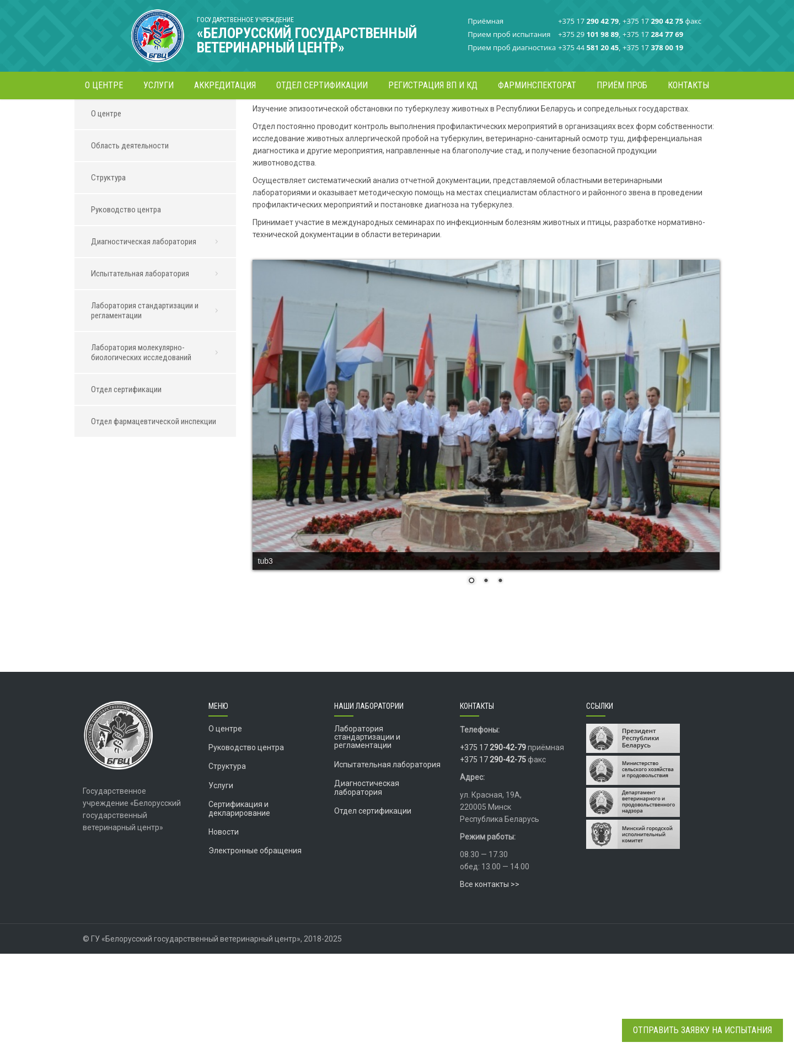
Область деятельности (130, 245)
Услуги (220, 884)
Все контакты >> (489, 983)
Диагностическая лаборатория (556, 118)
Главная (444, 118)
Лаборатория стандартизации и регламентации (158, 410)
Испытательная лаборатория (158, 373)
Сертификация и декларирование (239, 907)
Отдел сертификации (126, 489)
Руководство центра (126, 309)
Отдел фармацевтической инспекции (153, 521)
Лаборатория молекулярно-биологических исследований (158, 452)
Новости (223, 931)
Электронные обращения (255, 949)
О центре (482, 118)
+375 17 (493, 846)
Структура (108, 277)
